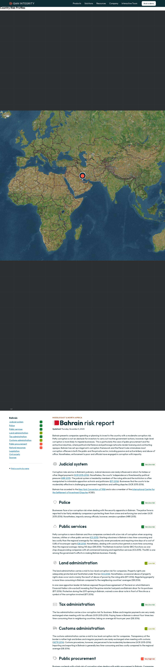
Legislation (14, 451)
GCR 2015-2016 (81, 475)
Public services (25, 429)
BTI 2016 (114, 481)
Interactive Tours (129, 3)
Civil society (14, 454)
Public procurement (25, 444)
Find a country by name (20, 468)
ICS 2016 (106, 574)
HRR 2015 (65, 478)
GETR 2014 (58, 642)
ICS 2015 (94, 537)
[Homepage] (21, 4)
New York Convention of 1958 (92, 489)
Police (25, 425)
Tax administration (25, 436)
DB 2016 (81, 543)
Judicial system (25, 422)
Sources (12, 457)
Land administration (25, 433)
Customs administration (25, 440)
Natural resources (25, 447)
